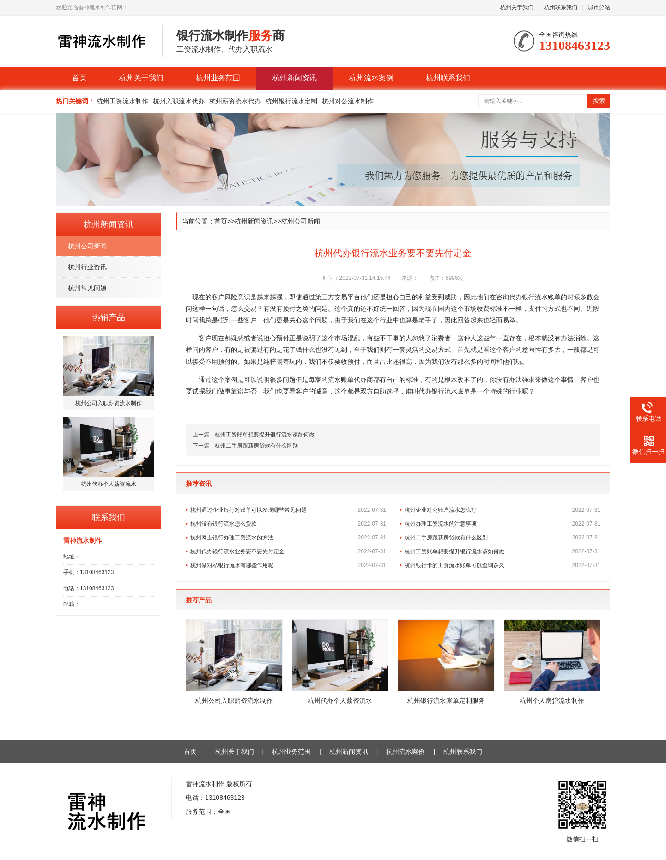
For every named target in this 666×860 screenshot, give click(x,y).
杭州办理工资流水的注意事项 (502, 524)
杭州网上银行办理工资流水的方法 (288, 538)
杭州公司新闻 (87, 246)
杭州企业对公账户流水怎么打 (502, 510)
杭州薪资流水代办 (235, 101)
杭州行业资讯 (87, 267)
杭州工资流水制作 (122, 101)
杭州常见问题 (87, 287)
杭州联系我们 (560, 7)
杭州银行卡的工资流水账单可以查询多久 (502, 565)
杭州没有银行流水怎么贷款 (288, 524)
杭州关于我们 (516, 7)
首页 (79, 78)
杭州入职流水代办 (179, 101)
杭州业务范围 (218, 78)
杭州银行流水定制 (291, 101)
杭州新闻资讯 (294, 78)
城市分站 (599, 7)
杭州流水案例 (371, 78)
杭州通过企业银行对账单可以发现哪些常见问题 (288, 510)
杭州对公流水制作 (348, 101)
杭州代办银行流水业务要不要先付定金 (288, 551)
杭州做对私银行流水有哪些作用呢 (288, 565)
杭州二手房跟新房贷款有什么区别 (256, 445)
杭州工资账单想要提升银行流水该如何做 (265, 434)
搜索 (599, 100)
